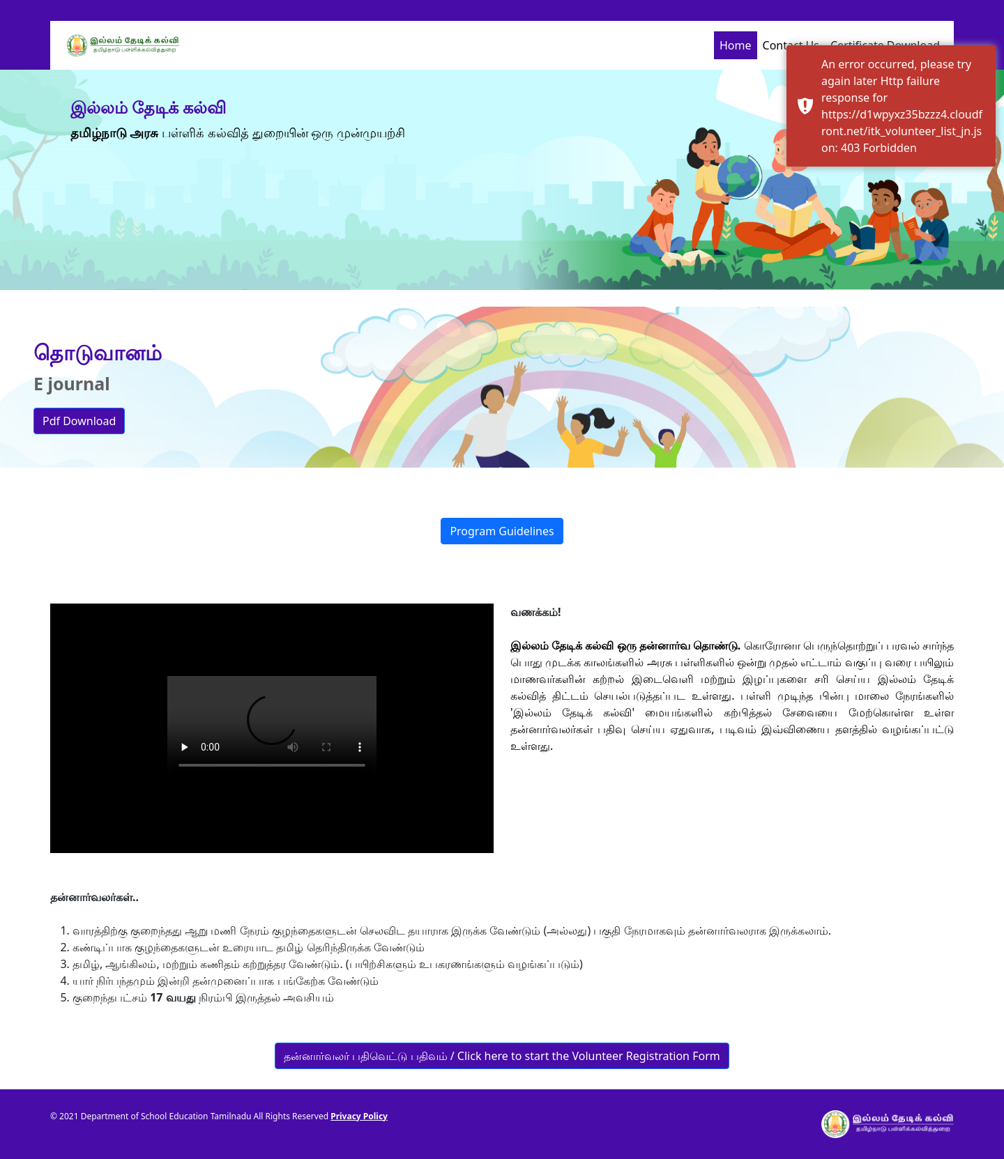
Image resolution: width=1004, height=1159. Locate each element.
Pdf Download (79, 421)
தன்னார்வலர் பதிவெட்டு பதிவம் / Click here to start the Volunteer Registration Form (502, 1056)
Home (736, 45)
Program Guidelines (502, 531)
